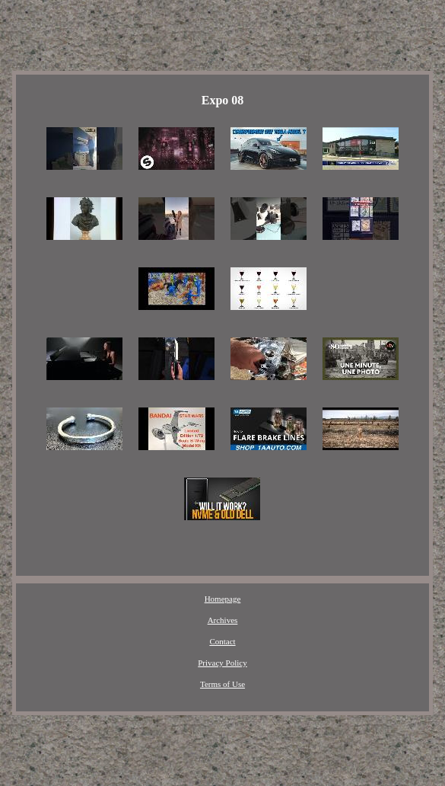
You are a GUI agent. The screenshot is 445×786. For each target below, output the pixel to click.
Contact (222, 641)
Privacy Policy (222, 662)
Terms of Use (222, 684)
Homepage (223, 598)
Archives (223, 620)
